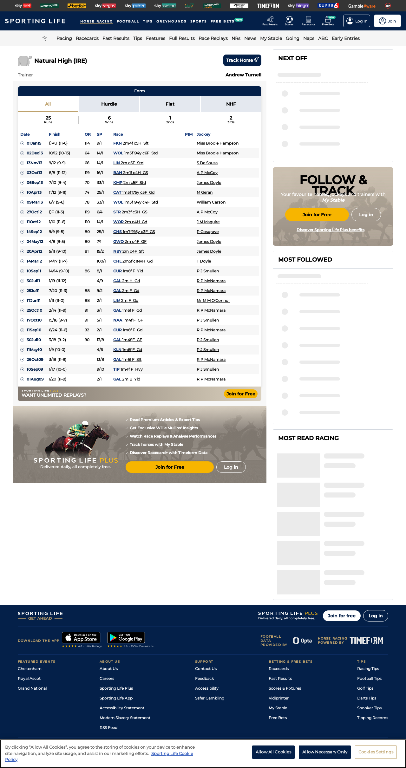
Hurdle (109, 104)
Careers (107, 617)
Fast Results (280, 617)
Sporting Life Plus (116, 627)
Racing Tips (368, 607)
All (48, 104)
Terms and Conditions (35, 712)
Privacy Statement (101, 712)
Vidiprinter (279, 637)
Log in (376, 554)
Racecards (279, 607)
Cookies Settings (375, 751)
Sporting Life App (116, 637)
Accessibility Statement (122, 646)
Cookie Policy (180, 712)
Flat (170, 104)
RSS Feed (108, 666)
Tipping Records (372, 656)
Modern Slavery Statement (125, 656)
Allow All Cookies (273, 751)
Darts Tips (366, 637)
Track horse (242, 60)
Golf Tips (365, 627)
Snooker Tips (369, 646)
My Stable (278, 646)
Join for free (342, 554)
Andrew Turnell (243, 75)
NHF (231, 104)
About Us (109, 607)
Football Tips (369, 617)
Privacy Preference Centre (142, 712)
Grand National (32, 627)
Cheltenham (30, 607)
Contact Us (206, 607)
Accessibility (207, 627)
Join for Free (240, 394)
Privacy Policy (69, 712)
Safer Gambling (209, 637)
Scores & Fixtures (285, 627)
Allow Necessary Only (324, 751)
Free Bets (278, 656)
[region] (203, 753)
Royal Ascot (29, 617)
